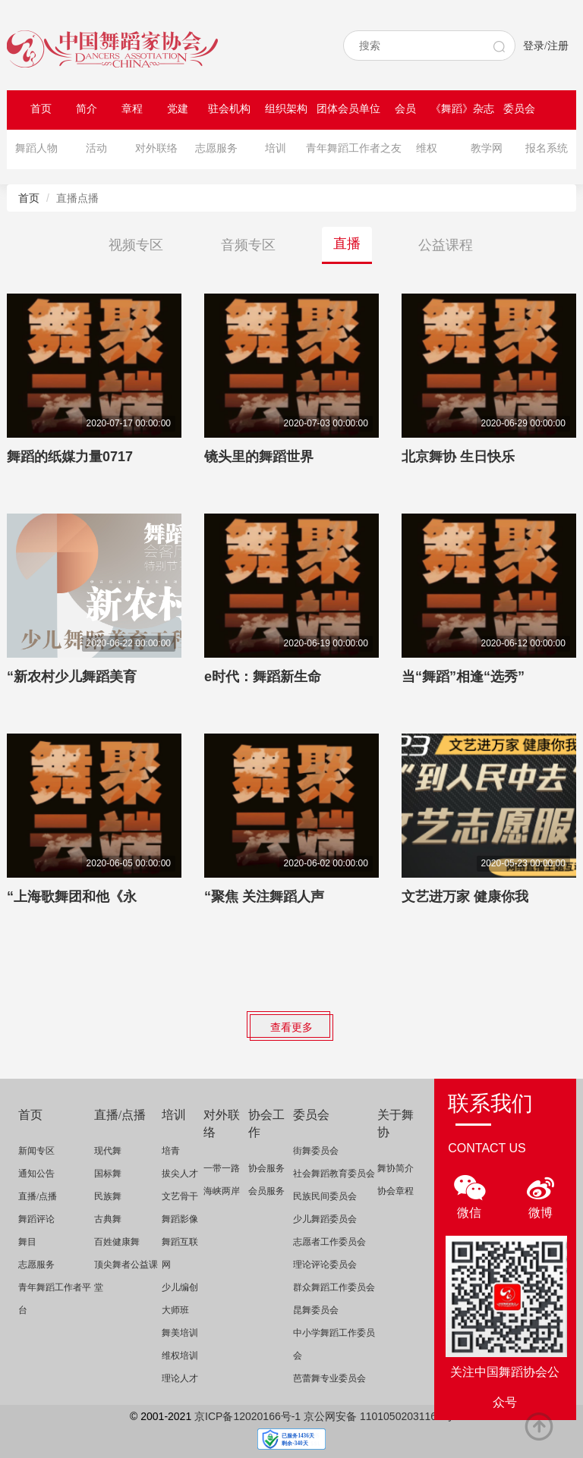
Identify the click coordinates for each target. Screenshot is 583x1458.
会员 (405, 109)
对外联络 (156, 148)
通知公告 (36, 1173)
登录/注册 (546, 46)
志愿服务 (216, 148)
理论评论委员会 (325, 1264)
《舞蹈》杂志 (462, 109)
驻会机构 (229, 109)
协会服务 (266, 1168)
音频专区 (248, 245)
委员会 (519, 109)
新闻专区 (36, 1150)
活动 (96, 148)
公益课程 (445, 245)
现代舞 (107, 1150)
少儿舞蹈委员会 (325, 1219)
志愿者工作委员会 (329, 1241)
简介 (86, 109)
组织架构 (286, 109)
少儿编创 (180, 1287)
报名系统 (546, 148)
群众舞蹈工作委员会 (334, 1287)
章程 (132, 109)
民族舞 (107, 1196)
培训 (275, 148)
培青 (171, 1150)
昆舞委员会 (316, 1310)
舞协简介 (395, 1168)
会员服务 (266, 1191)
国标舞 (107, 1173)
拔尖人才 (180, 1173)
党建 (177, 109)
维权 (426, 148)
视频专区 (136, 245)
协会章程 (395, 1191)
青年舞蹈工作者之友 (354, 148)
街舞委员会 (316, 1150)
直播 (347, 243)
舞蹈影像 (180, 1219)
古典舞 (107, 1219)
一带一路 (221, 1168)
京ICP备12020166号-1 (247, 1416)
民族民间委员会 (325, 1196)
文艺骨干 (180, 1196)
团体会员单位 (348, 109)
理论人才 (180, 1378)
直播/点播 (37, 1196)
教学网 (487, 148)
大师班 (175, 1310)
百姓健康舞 (117, 1241)
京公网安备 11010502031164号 (378, 1416)
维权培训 (180, 1355)
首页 (41, 109)
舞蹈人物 (36, 148)
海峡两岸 (221, 1191)
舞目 (27, 1241)
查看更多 (291, 1027)
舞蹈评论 (36, 1219)
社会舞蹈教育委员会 (334, 1173)
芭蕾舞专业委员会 (329, 1378)
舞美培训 (180, 1333)
